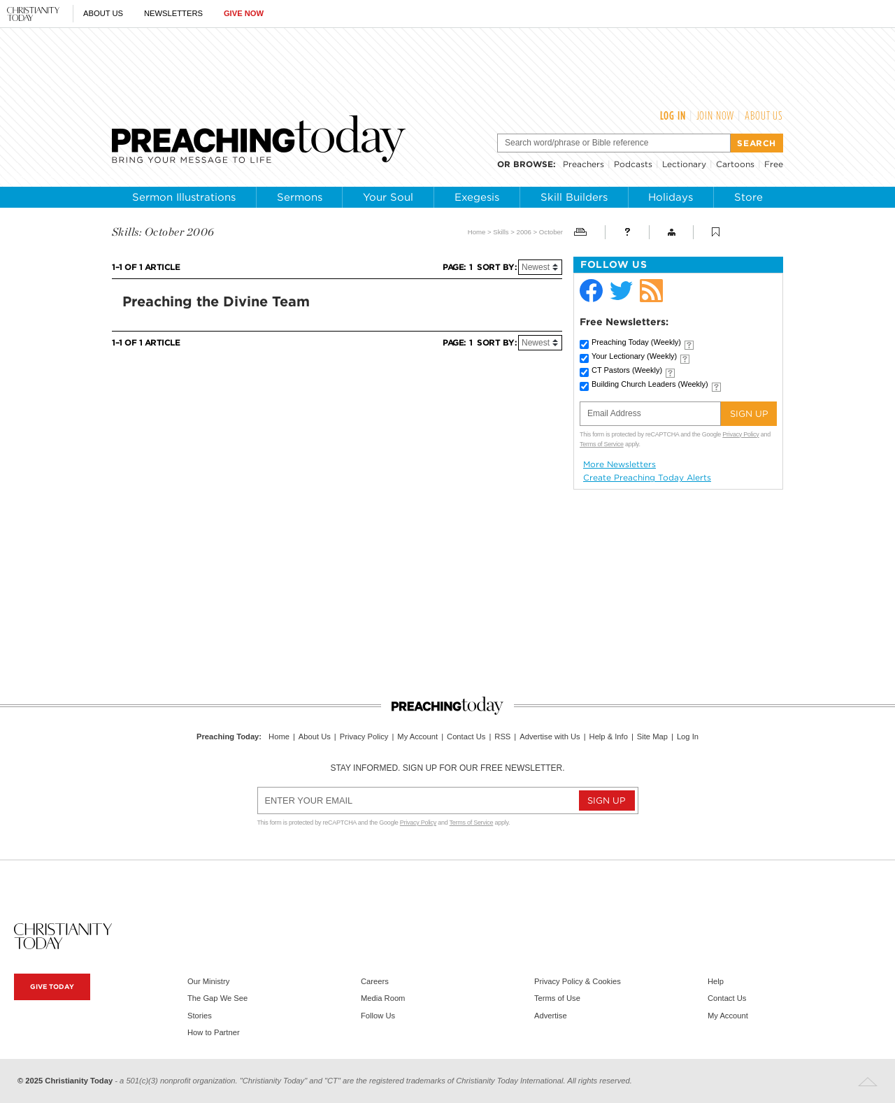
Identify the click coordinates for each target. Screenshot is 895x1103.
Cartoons (735, 164)
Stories (199, 1015)
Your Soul (388, 197)
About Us (103, 13)
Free (773, 164)
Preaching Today (636, 342)
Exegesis (476, 197)
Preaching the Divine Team (216, 301)
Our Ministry (208, 981)
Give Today (52, 986)
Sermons (299, 197)
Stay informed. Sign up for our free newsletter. (447, 768)
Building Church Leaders (650, 384)
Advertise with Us (550, 736)
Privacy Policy (740, 434)
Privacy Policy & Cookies (577, 981)
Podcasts (633, 164)
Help (716, 981)
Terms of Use (557, 998)
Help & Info (608, 736)
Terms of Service (602, 444)
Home (477, 232)
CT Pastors (627, 370)
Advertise (550, 1015)
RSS (502, 736)
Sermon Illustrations (184, 197)
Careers (375, 981)
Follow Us (378, 1015)
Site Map (652, 736)
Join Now (715, 115)
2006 (524, 232)
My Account (417, 736)
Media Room (383, 998)
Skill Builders (574, 197)
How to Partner (213, 1032)
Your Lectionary (634, 356)
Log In (673, 115)
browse (533, 164)
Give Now (244, 13)
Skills (500, 232)
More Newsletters (619, 464)
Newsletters (173, 13)
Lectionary (684, 164)
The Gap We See (217, 998)
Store (748, 197)
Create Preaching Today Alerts (647, 478)
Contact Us (466, 736)
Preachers (583, 164)
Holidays (670, 197)
